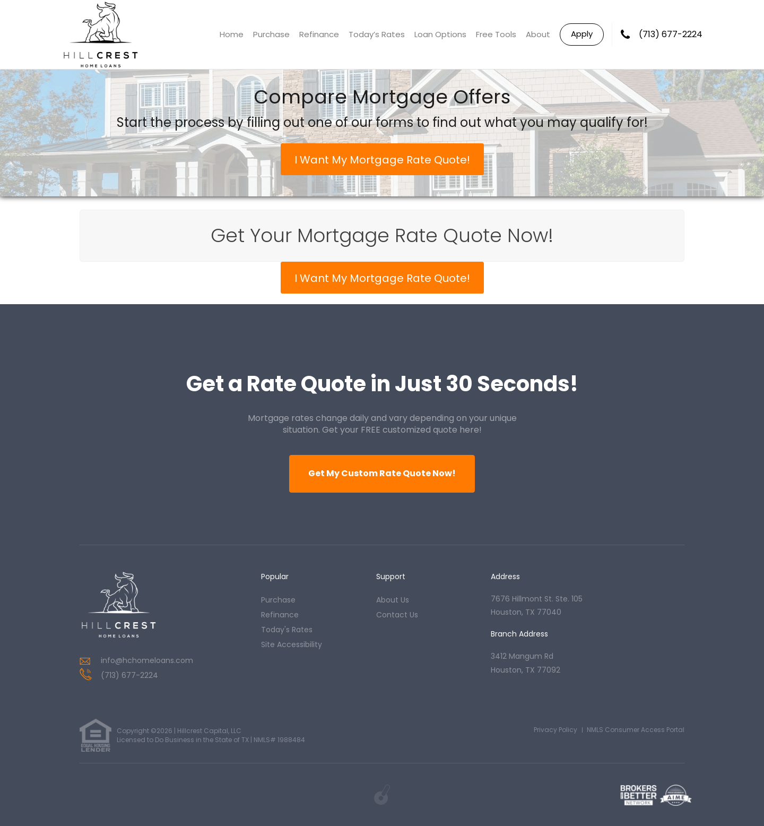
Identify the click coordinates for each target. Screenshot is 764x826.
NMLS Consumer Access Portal (635, 729)
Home (232, 34)
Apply (582, 33)
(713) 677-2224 (670, 34)
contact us (397, 614)
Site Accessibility (291, 644)
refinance (280, 614)
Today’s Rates (377, 34)
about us (392, 600)
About (538, 34)
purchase (278, 600)
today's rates (286, 629)
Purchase (271, 34)
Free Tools (496, 34)
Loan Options (440, 34)
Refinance (319, 34)
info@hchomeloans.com (147, 660)
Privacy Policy (555, 729)
